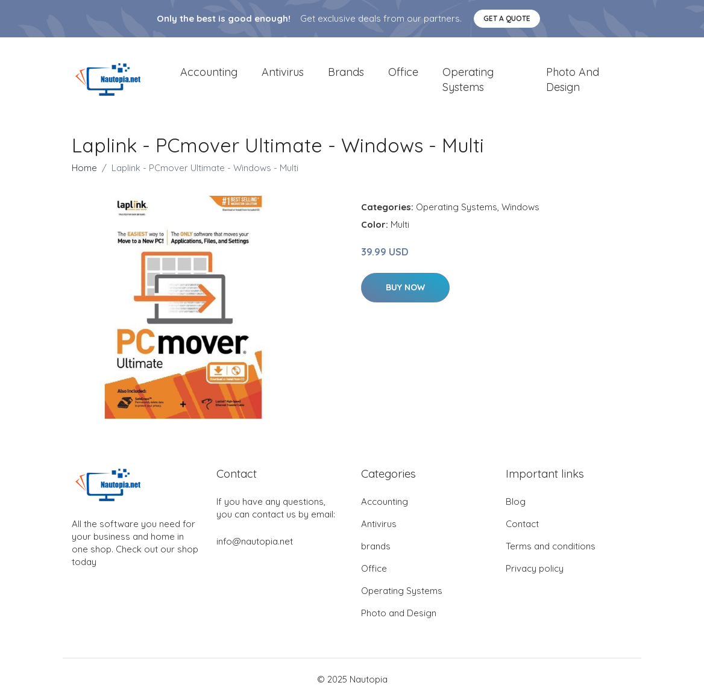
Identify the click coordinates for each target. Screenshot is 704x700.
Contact (522, 524)
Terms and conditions (551, 546)
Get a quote (506, 18)
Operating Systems (468, 79)
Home (84, 167)
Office (403, 72)
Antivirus (283, 72)
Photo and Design (572, 79)
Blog (516, 501)
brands (346, 72)
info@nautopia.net (254, 541)
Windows (520, 207)
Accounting (208, 72)
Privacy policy (535, 568)
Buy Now (405, 288)
